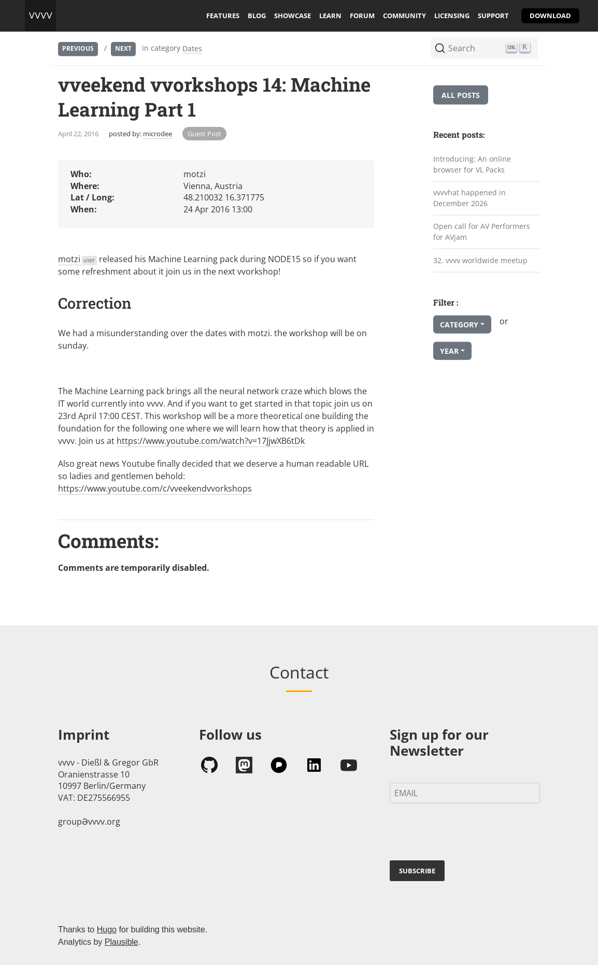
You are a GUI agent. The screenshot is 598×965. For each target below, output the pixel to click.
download (550, 15)
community (404, 15)
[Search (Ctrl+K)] (484, 48)
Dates (192, 48)
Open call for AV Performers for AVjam (481, 231)
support (493, 15)
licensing (451, 15)
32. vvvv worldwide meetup (480, 260)
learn (330, 15)
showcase (292, 15)
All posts (461, 95)
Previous (78, 48)
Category (459, 324)
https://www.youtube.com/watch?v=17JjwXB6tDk (211, 441)
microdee (157, 133)
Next (123, 48)
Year (449, 351)
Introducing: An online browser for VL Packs (472, 164)
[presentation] (468, 834)
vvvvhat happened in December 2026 (469, 198)
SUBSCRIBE (417, 870)
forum (362, 15)
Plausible (121, 942)
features (222, 15)
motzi (77, 259)
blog (257, 15)
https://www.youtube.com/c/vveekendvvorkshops (155, 488)
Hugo (107, 929)
